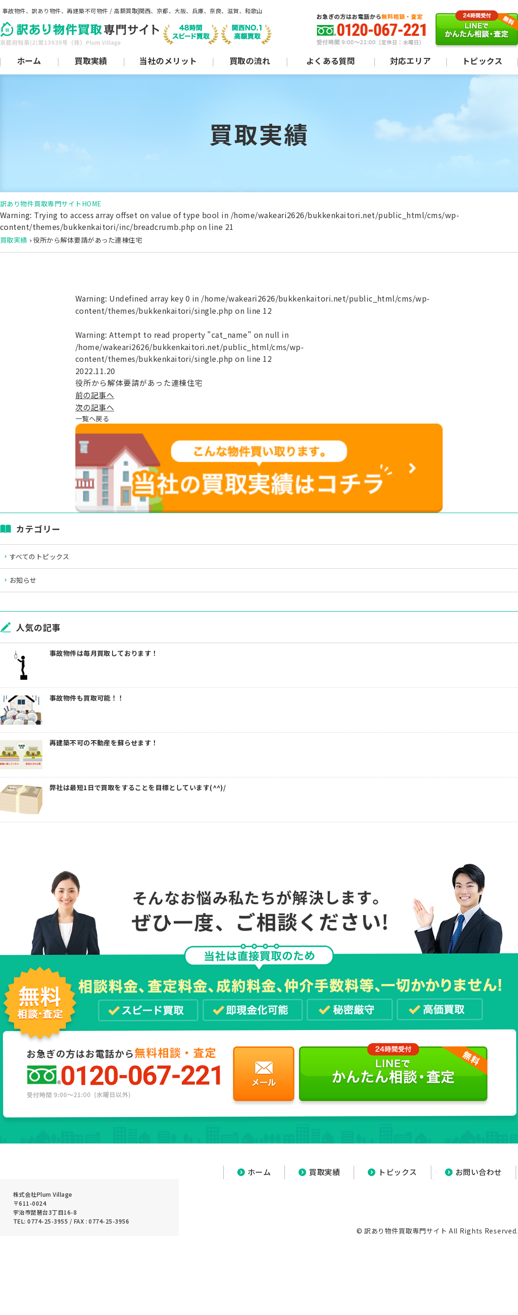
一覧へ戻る (94, 419)
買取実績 (13, 240)
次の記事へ (94, 407)
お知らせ (31, 585)
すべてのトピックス (49, 559)
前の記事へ (94, 394)
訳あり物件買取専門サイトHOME (51, 203)
